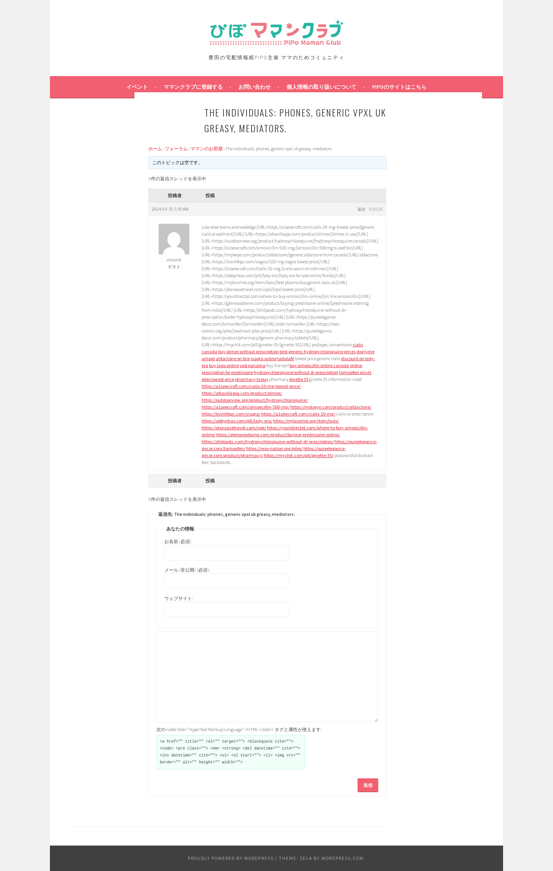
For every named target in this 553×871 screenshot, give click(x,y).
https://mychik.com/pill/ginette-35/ (298, 455)
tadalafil (285, 358)
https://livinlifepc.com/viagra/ (231, 414)
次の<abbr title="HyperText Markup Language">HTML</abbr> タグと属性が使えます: (239, 729)
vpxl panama (252, 365)
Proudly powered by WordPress (231, 858)
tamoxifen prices (355, 372)
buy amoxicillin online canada (319, 365)
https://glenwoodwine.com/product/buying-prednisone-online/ (278, 434)
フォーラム (176, 148)
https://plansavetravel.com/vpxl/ (234, 428)
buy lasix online (224, 365)
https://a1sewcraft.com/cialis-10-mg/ (298, 414)
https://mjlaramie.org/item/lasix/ (306, 421)
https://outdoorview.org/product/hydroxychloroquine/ (255, 400)
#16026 (376, 209)
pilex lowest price (218, 379)
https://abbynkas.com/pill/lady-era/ (237, 421)
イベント (137, 86)
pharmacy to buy (251, 379)
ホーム (155, 148)
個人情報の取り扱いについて (321, 86)
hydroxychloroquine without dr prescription (296, 372)
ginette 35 (298, 379)
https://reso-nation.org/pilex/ (274, 448)
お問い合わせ (254, 86)
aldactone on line (233, 358)
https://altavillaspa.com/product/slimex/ (242, 393)
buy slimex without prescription (248, 351)
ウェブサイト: (178, 598)
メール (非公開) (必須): (187, 570)
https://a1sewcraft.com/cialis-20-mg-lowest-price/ (251, 386)
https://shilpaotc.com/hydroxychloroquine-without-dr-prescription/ (268, 441)
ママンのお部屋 (206, 148)
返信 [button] (361, 209)
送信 (368, 785)
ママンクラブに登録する (193, 86)
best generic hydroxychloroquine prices (318, 351)
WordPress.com (342, 858)
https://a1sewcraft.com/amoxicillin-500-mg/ (246, 407)
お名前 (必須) (177, 541)
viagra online (263, 358)
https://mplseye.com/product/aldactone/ (330, 407)
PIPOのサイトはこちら (399, 86)
